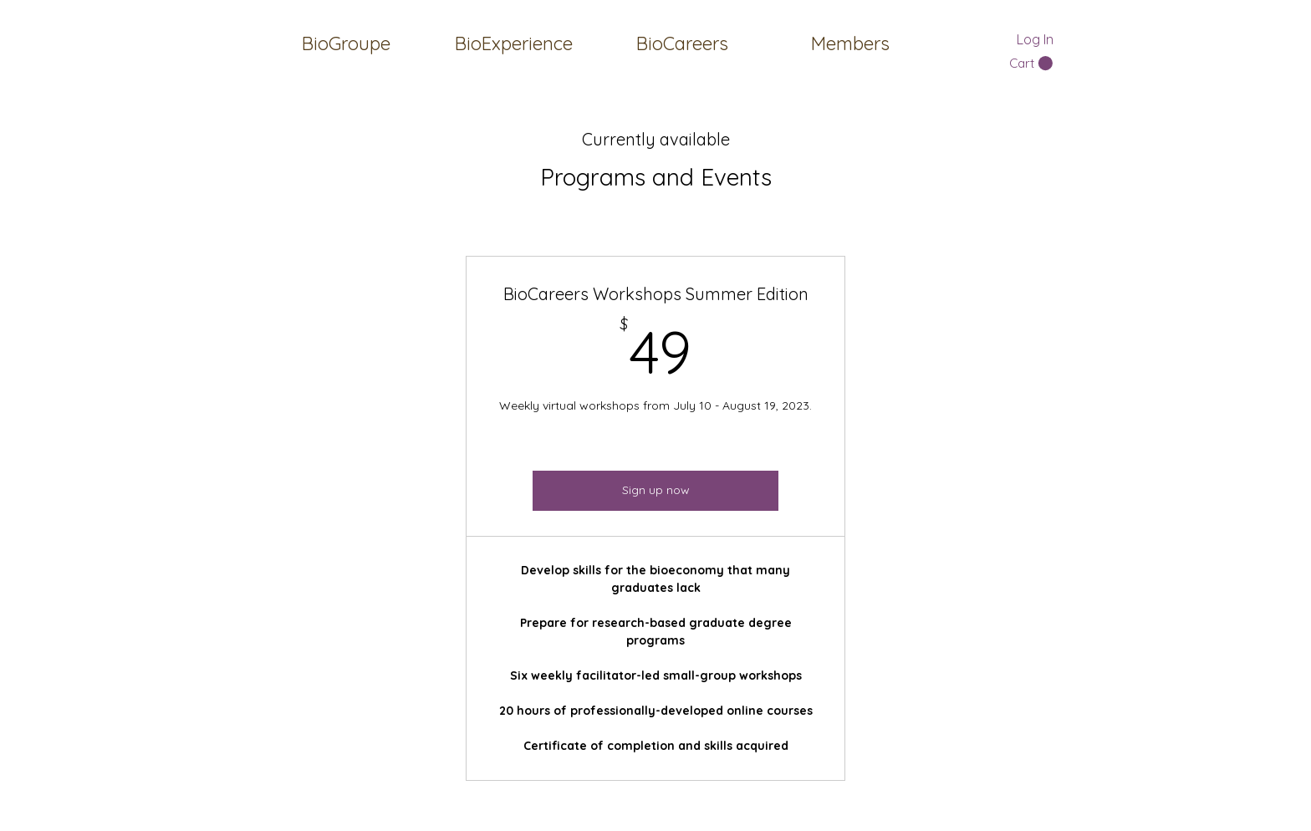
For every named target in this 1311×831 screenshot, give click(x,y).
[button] (850, 43)
